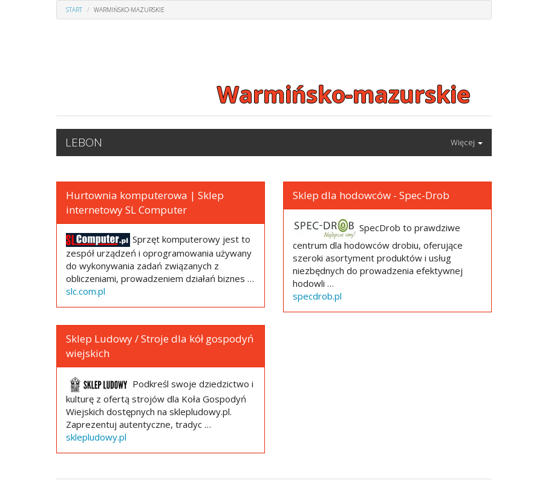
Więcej (467, 142)
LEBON (83, 142)
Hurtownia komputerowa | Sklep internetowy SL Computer (145, 202)
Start (74, 9)
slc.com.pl (85, 291)
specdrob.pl (317, 296)
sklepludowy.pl (96, 437)
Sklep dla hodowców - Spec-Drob (371, 195)
